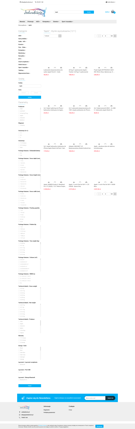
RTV (20, 59)
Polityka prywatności (49, 412)
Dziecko (56, 21)
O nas (70, 410)
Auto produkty (22, 38)
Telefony (21, 70)
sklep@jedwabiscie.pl (27, 414)
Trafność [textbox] (47, 36)
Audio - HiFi (22, 41)
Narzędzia (21, 56)
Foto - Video (22, 47)
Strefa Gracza (22, 64)
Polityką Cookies (42, 425)
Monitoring (22, 53)
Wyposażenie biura (24, 73)
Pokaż (29, 385)
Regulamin (47, 410)
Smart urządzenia (24, 61)
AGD (38, 21)
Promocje (30, 21)
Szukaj (30, 97)
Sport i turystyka (67, 21)
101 (112, 36)
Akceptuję (99, 426)
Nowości (22, 21)
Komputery (47, 21)
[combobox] (52, 35)
